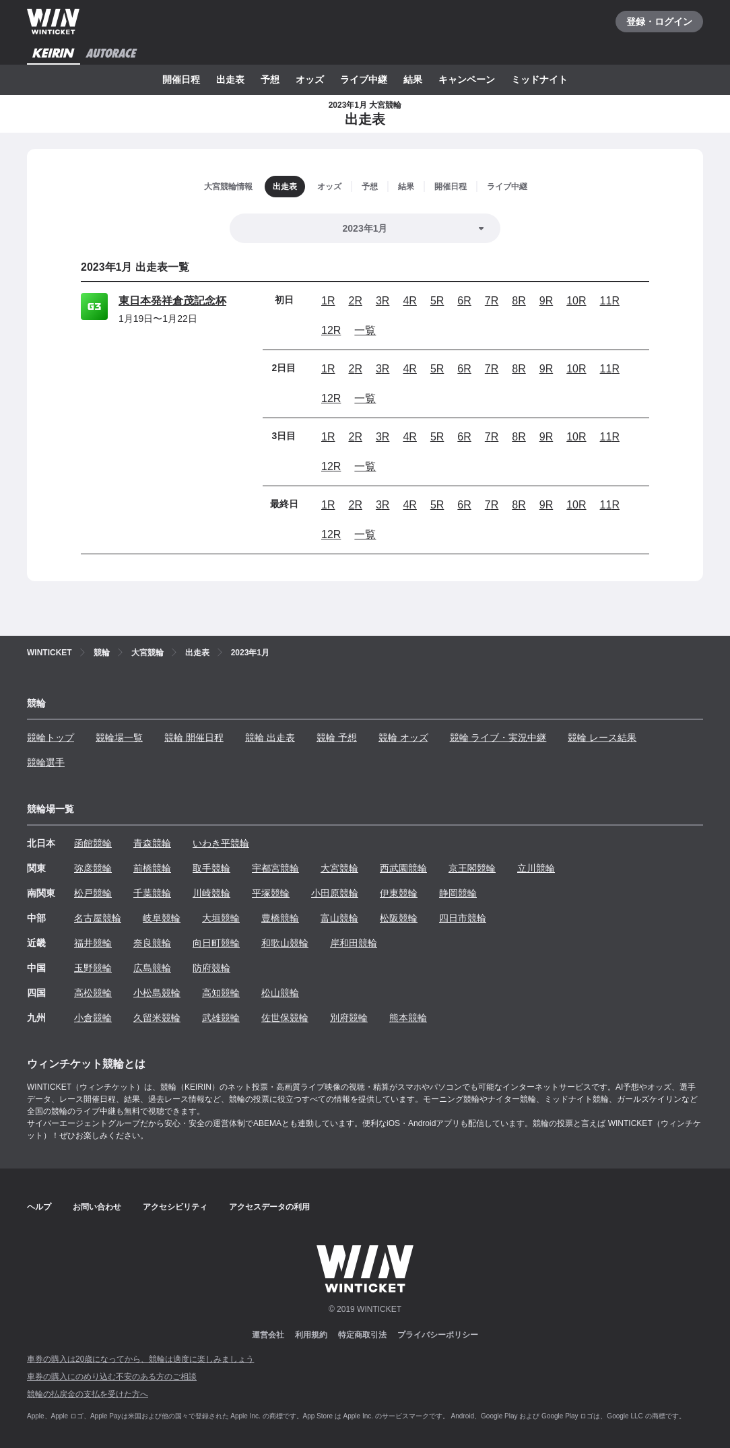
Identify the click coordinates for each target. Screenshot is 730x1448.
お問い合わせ (97, 1207)
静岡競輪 (458, 893)
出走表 (230, 79)
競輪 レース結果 (602, 737)
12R (331, 330)
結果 (412, 79)
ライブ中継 (363, 79)
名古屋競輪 (97, 918)
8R (518, 300)
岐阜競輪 (161, 918)
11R (610, 300)
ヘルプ (39, 1207)
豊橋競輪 (280, 918)
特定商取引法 (362, 1335)
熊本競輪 (408, 1017)
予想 (270, 79)
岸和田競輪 (353, 942)
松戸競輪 (93, 893)
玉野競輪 (93, 967)
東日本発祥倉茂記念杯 (172, 300)
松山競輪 (280, 992)
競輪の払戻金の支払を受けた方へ (87, 1394)
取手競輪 (211, 868)
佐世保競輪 (284, 1017)
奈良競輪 (152, 942)
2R (355, 300)
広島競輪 (152, 967)
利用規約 (311, 1335)
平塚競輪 (271, 893)
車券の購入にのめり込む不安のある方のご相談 (112, 1376)
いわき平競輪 (221, 843)
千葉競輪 (152, 893)
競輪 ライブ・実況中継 (498, 737)
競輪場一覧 (119, 737)
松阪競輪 (399, 918)
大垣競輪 (221, 918)
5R (437, 300)
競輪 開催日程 (194, 737)
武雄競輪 (221, 1017)
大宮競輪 (339, 868)
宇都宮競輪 (275, 868)
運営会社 (268, 1335)
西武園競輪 (403, 868)
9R (546, 300)
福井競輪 (93, 942)
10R (576, 300)
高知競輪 (221, 992)
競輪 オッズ (403, 737)
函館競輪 (93, 843)
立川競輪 (536, 868)
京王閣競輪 (472, 868)
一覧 (365, 330)
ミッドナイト (539, 79)
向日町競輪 (216, 942)
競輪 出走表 (270, 737)
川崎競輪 (211, 893)
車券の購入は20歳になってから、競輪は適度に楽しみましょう (140, 1359)
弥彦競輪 (93, 868)
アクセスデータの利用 (269, 1207)
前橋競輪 (152, 868)
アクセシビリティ (175, 1207)
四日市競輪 (462, 918)
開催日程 (181, 79)
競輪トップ (50, 737)
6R (464, 300)
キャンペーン (466, 79)
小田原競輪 (334, 893)
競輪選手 (46, 762)
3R (382, 300)
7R (491, 300)
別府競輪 (349, 1017)
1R (328, 300)
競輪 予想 (337, 737)
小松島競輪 (156, 992)
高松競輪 (93, 992)
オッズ (310, 79)
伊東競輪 (399, 893)
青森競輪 (152, 843)
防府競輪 (211, 967)
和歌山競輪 (284, 942)
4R (409, 300)
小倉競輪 (93, 1017)
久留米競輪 (156, 1017)
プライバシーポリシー (437, 1335)
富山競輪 (339, 918)
